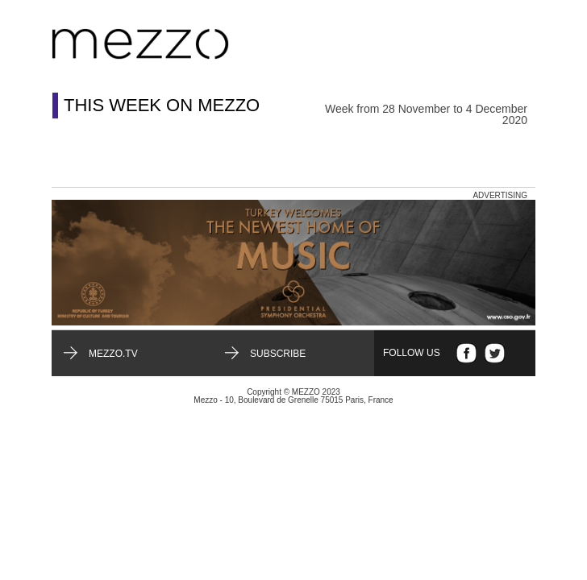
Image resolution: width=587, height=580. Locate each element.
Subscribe (278, 353)
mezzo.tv (113, 353)
